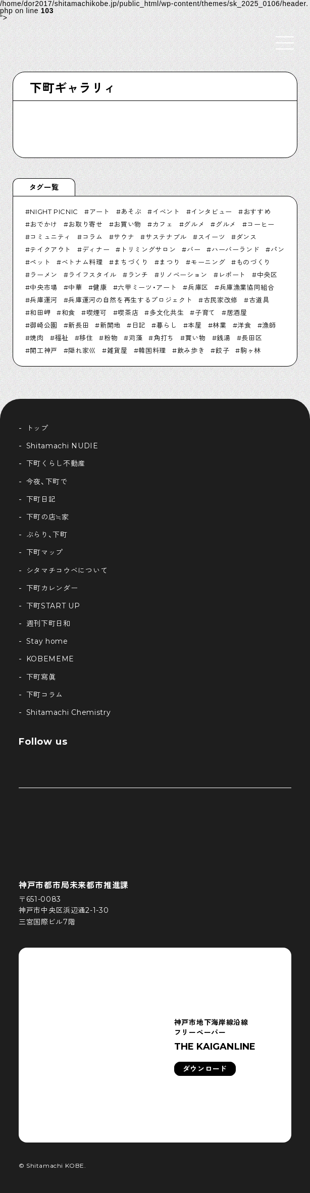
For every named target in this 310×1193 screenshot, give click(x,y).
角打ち (163, 338)
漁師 (269, 325)
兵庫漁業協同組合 (247, 287)
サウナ (124, 237)
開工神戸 (44, 350)
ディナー (96, 249)
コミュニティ (50, 237)
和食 (68, 312)
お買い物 (127, 224)
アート (99, 212)
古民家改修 (220, 300)
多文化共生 (166, 312)
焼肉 (36, 338)
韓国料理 (152, 350)
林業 (219, 325)
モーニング (208, 262)
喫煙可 (96, 312)
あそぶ (131, 212)
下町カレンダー (52, 588)
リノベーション (183, 275)
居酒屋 (237, 312)
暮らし (167, 325)
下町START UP (53, 605)
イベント (166, 212)
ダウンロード (205, 1068)
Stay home (47, 641)
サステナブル (166, 237)
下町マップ (45, 552)
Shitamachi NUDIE (62, 445)
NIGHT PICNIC (54, 212)
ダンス (246, 237)
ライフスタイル (92, 275)
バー (193, 249)
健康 (100, 287)
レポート (232, 275)
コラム (92, 237)
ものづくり (253, 262)
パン (277, 249)
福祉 (61, 338)
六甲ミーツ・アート (147, 287)
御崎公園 (44, 325)
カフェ (162, 224)
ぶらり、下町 (47, 534)
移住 (86, 338)
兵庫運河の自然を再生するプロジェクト (130, 300)
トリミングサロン (148, 249)
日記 (138, 325)
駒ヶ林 (250, 350)
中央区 (267, 275)
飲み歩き (191, 350)
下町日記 (41, 499)
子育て (205, 312)
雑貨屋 (117, 350)
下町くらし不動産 (56, 463)
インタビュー (211, 212)
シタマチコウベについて (67, 570)
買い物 (195, 338)
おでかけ (44, 224)
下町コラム (45, 694)
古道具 (259, 300)
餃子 (222, 350)
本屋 (194, 325)
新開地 (110, 325)
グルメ (194, 224)
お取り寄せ (85, 224)
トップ (37, 428)
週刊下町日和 (48, 623)
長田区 (251, 338)
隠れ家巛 (82, 350)
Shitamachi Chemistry (68, 712)
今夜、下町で (47, 481)
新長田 (78, 325)
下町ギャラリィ (73, 88)
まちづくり (131, 262)
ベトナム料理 (82, 262)
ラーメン (44, 275)
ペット (40, 262)
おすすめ (257, 212)
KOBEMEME (50, 658)
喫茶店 (128, 312)
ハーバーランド (236, 249)
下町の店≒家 (47, 517)
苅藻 (135, 338)
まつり (169, 262)
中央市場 (44, 287)
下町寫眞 (41, 677)
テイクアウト (50, 249)
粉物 (111, 338)
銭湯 (223, 338)
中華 (75, 287)
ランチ (138, 275)
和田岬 (40, 312)
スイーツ (212, 237)
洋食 (244, 325)
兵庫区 (198, 287)
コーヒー (261, 224)
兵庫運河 (44, 300)
